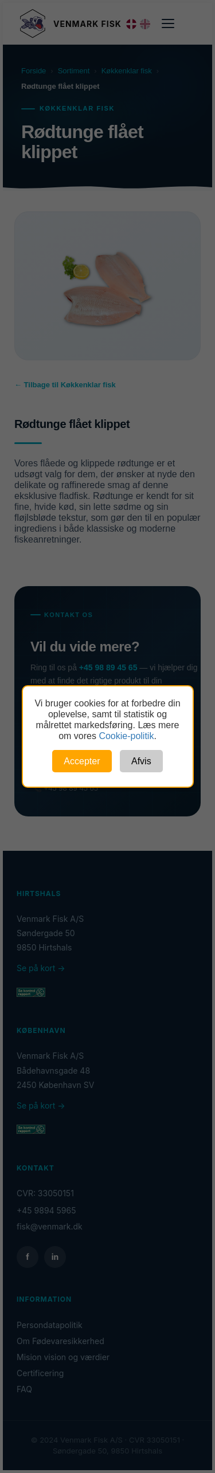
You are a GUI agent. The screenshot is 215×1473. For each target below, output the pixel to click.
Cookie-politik (126, 736)
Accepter (82, 761)
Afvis (141, 761)
